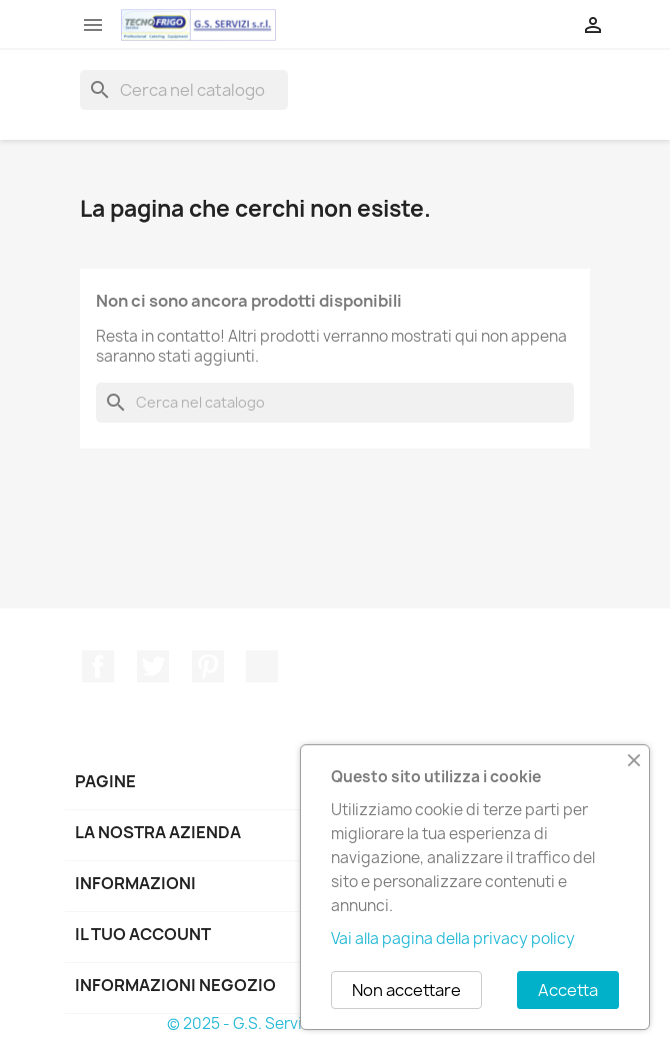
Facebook (98, 666)
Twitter (153, 666)
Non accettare (406, 990)
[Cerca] (184, 90)
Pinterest (208, 666)
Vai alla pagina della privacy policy (453, 938)
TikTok (262, 666)
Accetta (568, 990)
